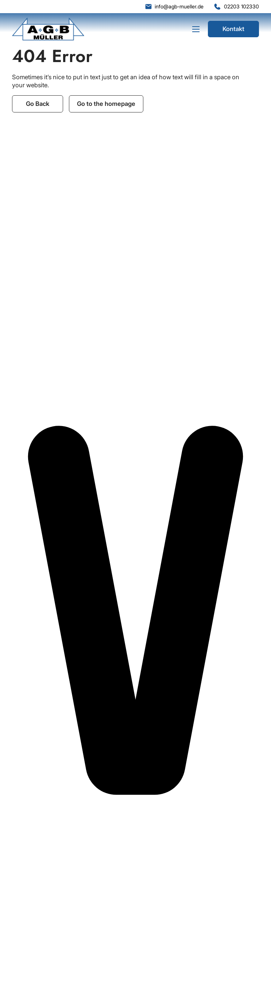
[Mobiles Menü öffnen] (196, 29)
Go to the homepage (106, 103)
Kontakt (233, 28)
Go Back (37, 103)
